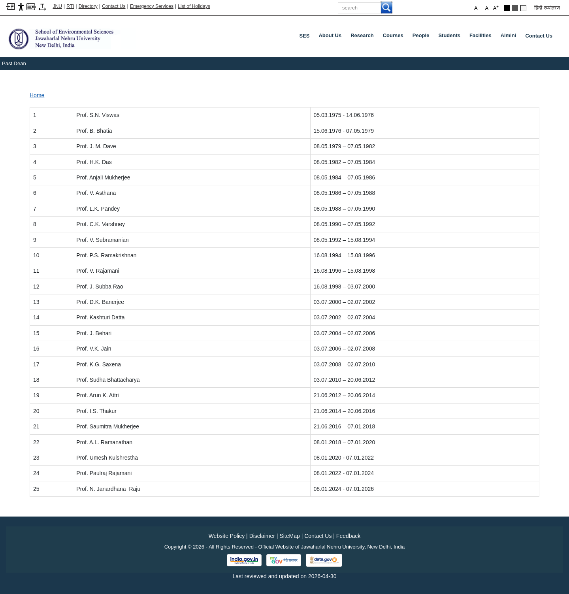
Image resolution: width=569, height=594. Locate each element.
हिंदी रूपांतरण (547, 8)
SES (304, 36)
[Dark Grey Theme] (515, 8)
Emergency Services (151, 6)
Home (37, 95)
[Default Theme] (523, 8)
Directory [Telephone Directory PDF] (88, 6)
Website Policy (227, 536)
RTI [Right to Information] (70, 6)
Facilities (482, 37)
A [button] (496, 7)
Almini (510, 37)
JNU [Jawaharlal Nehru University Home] (57, 6)
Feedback (348, 536)
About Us (331, 37)
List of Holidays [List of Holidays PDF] (194, 6)
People (422, 37)
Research (363, 37)
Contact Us (113, 6)
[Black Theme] (507, 8)
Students (451, 37)
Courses (394, 37)
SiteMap (289, 536)
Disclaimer (262, 536)
